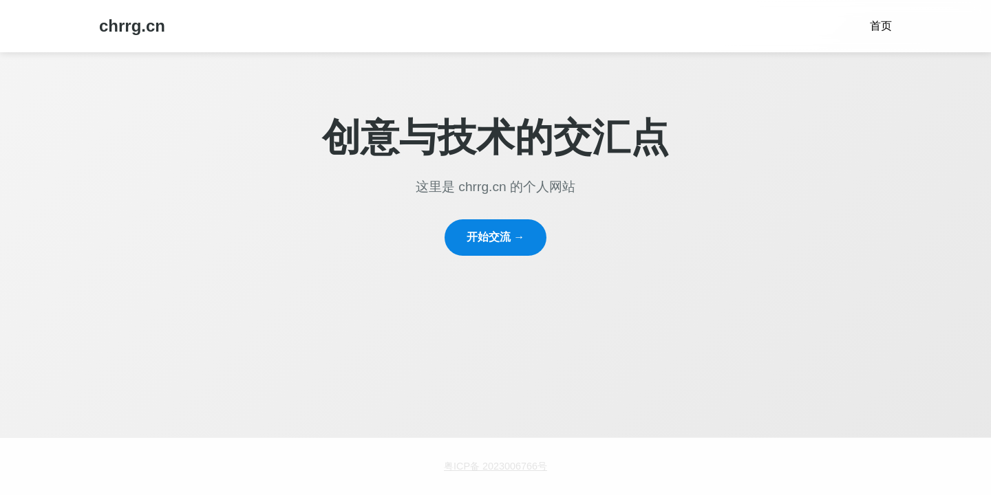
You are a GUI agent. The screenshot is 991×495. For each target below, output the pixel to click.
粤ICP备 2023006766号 (495, 466)
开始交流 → (495, 237)
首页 (881, 26)
